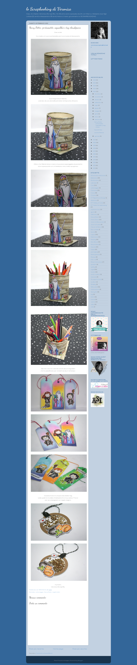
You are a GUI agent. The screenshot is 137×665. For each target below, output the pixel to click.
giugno (97, 108)
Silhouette (94, 287)
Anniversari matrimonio (98, 175)
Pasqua (93, 257)
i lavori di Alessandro (97, 222)
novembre (98, 96)
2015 (94, 156)
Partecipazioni (95, 254)
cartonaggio (39, 592)
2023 (94, 88)
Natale (93, 249)
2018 (94, 148)
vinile (92, 307)
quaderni (93, 264)
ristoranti (94, 277)
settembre (98, 102)
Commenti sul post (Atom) (44, 653)
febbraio (97, 119)
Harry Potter (48, 592)
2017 (94, 151)
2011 (94, 168)
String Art (94, 292)
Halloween (94, 214)
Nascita (93, 247)
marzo (97, 116)
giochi (93, 212)
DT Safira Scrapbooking (99, 205)
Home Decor (95, 219)
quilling (93, 267)
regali (54, 592)
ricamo (93, 272)
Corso (93, 193)
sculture (93, 282)
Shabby (93, 284)
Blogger (80, 660)
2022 (94, 91)
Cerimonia (94, 190)
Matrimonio (94, 237)
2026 (94, 80)
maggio (97, 111)
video (92, 304)
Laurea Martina (99, 132)
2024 (94, 85)
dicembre (98, 94)
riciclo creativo (95, 274)
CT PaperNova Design (98, 198)
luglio (96, 105)
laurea (93, 232)
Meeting (93, 239)
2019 (94, 145)
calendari (94, 183)
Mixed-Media (95, 244)
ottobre (97, 99)
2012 (94, 165)
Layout (93, 234)
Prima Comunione (96, 262)
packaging (94, 252)
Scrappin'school (96, 279)
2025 (94, 83)
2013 (94, 162)
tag (92, 294)
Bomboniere (95, 180)
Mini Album (94, 242)
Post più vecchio (79, 649)
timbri (58, 592)
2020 (94, 142)
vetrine (93, 302)
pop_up (93, 259)
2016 (94, 154)
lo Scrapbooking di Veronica (48, 9)
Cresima (93, 195)
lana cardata (95, 229)
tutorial (93, 299)
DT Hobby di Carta (97, 202)
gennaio (97, 136)
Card (92, 185)
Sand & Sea (98, 130)
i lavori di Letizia (96, 224)
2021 (94, 139)
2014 (94, 159)
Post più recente (36, 649)
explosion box (95, 209)
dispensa (94, 200)
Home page (58, 649)
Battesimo (94, 178)
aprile (96, 114)
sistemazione (95, 289)
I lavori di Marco (96, 227)
